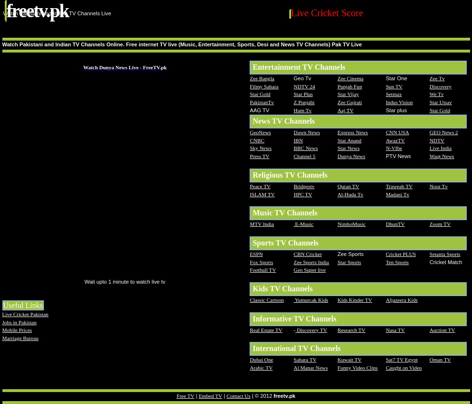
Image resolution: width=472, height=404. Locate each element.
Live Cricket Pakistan (25, 314)
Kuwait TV (349, 359)
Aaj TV (345, 110)
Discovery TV (311, 330)
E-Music (303, 224)
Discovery (440, 86)
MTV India (261, 224)
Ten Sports (397, 262)
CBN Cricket (308, 254)
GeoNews (260, 132)
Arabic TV (261, 368)
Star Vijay (348, 94)
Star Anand (349, 140)
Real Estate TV (266, 330)
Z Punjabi (304, 102)
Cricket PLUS (401, 254)
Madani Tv (397, 194)
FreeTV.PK (38, 10)
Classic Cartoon (266, 300)
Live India (440, 148)
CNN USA (397, 132)
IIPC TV (303, 194)
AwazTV (395, 140)
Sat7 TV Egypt (402, 359)
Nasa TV (395, 330)
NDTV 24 (304, 86)
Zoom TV (440, 224)
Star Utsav (441, 102)
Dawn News (307, 132)
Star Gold (260, 94)
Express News (352, 132)
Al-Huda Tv (350, 194)
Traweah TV (399, 186)
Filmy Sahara (264, 86)
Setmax (394, 94)
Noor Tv (439, 186)
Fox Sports (261, 262)
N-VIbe (394, 148)
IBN (298, 140)
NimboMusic (351, 224)
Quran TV (348, 186)
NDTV (437, 140)
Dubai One (261, 359)
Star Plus (303, 94)
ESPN (256, 254)
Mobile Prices (17, 330)
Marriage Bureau (20, 338)
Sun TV (394, 86)
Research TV (351, 330)
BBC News (306, 148)
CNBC (257, 140)
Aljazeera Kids (402, 300)
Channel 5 (304, 156)
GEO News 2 (444, 132)
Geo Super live (309, 270)
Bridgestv (304, 186)
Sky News (261, 148)
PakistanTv (261, 102)
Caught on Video (404, 368)
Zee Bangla (262, 78)
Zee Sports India (311, 262)
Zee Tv (437, 78)
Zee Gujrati (349, 102)
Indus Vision (399, 102)
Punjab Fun (349, 86)
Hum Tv (302, 110)
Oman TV (440, 359)
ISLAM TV (262, 194)
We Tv (437, 94)
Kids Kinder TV (354, 300)
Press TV (259, 156)
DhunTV (395, 224)
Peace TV (260, 186)
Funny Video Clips (357, 368)
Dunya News (351, 156)
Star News (348, 148)
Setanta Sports (445, 254)
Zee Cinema (350, 78)
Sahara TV (305, 359)
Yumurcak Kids (311, 300)
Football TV (263, 270)
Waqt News (442, 156)
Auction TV (442, 330)
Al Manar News (310, 368)
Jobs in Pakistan (19, 322)
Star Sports (349, 262)
